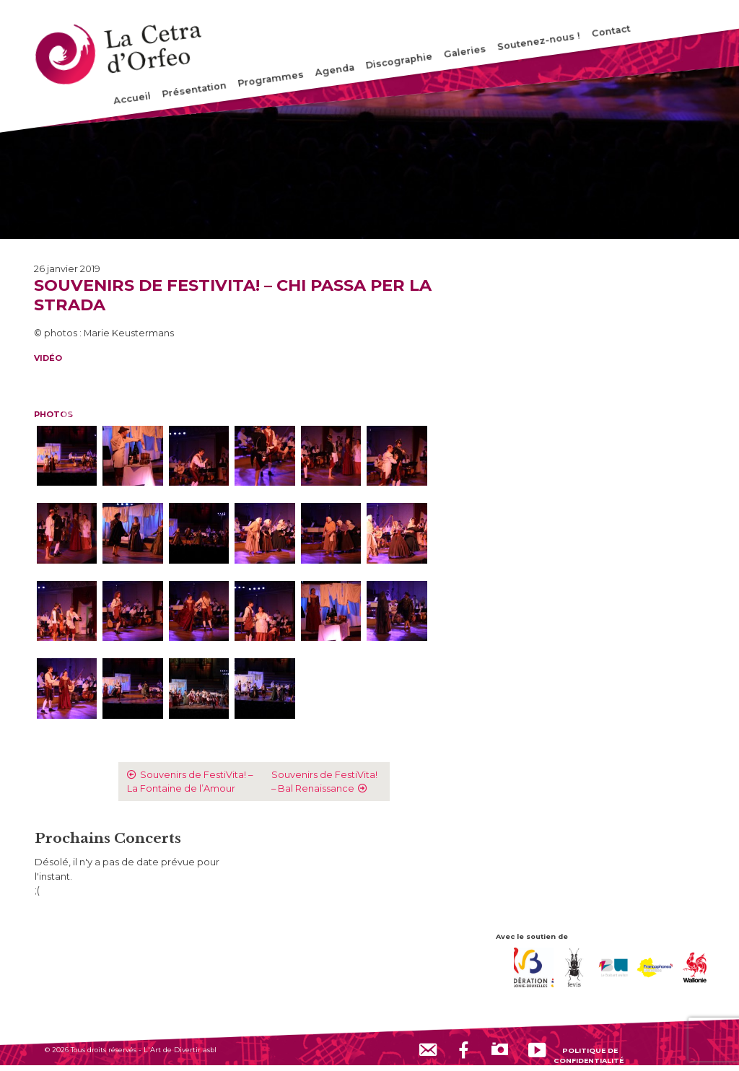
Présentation (194, 90)
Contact (611, 31)
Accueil (132, 98)
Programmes (271, 79)
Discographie (399, 61)
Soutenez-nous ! (539, 41)
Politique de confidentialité (589, 1055)
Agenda (335, 70)
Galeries (465, 51)
